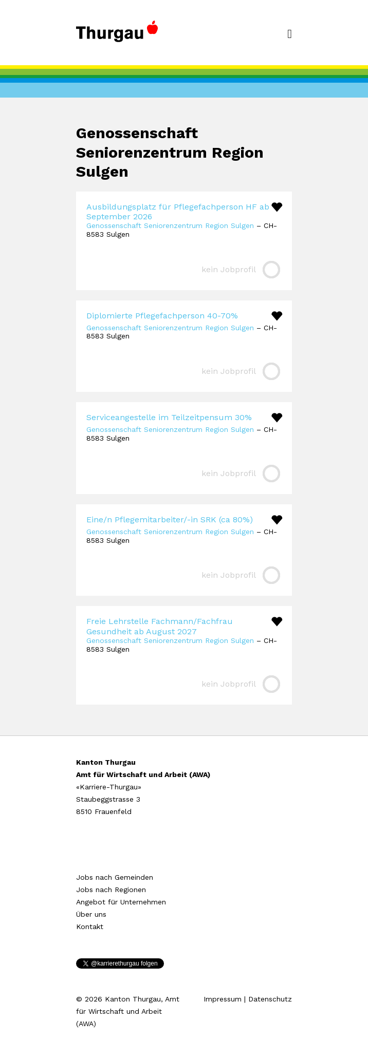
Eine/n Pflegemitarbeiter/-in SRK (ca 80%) (169, 519)
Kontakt (89, 926)
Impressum (223, 999)
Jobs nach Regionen (111, 889)
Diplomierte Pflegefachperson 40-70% (162, 315)
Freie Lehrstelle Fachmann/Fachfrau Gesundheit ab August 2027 (159, 626)
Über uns (91, 914)
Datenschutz (270, 999)
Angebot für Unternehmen (121, 902)
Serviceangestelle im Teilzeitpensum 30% (169, 417)
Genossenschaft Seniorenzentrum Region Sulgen (170, 225)
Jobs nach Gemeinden (114, 877)
